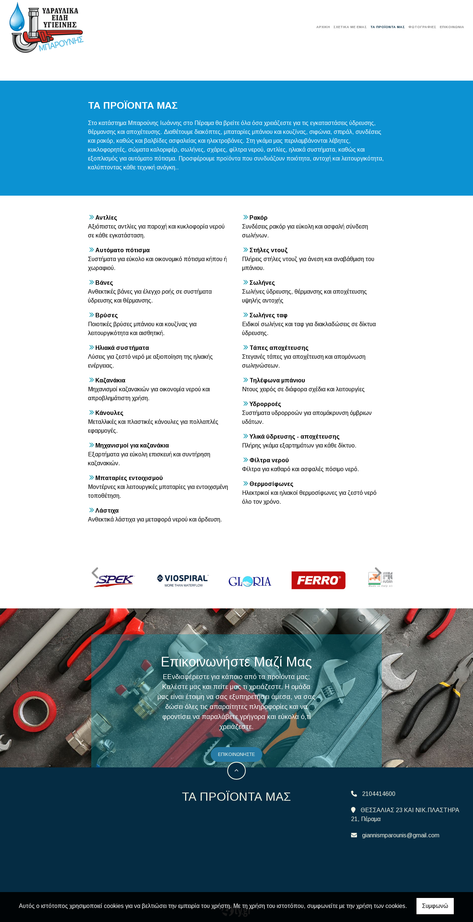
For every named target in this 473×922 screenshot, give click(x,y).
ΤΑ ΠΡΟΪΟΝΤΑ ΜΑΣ (387, 27)
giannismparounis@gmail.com (400, 833)
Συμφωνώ (435, 906)
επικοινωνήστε (236, 752)
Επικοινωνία (452, 27)
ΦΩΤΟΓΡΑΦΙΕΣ (422, 27)
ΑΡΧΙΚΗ (323, 27)
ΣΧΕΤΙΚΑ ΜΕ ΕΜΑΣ (350, 27)
